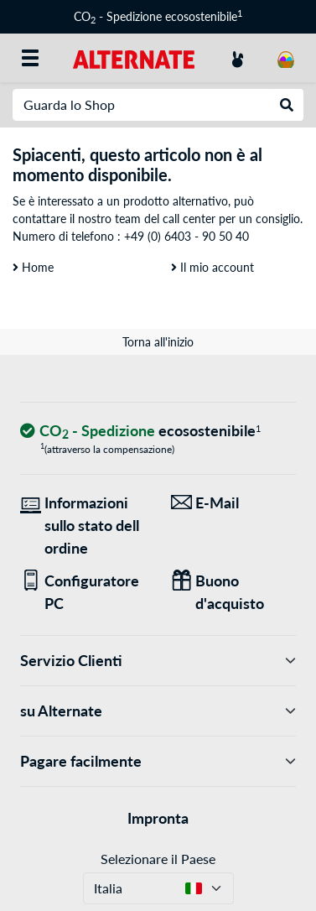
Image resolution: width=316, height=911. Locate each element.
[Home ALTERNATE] (133, 57)
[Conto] (237, 58)
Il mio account (212, 267)
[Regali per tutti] (234, 592)
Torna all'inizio (158, 342)
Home (33, 267)
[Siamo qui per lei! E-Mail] (234, 503)
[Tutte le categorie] (30, 57)
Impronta (158, 818)
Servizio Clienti (158, 660)
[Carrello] (285, 58)
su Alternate (158, 711)
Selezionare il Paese (158, 859)
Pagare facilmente (158, 761)
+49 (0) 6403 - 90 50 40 (186, 236)
